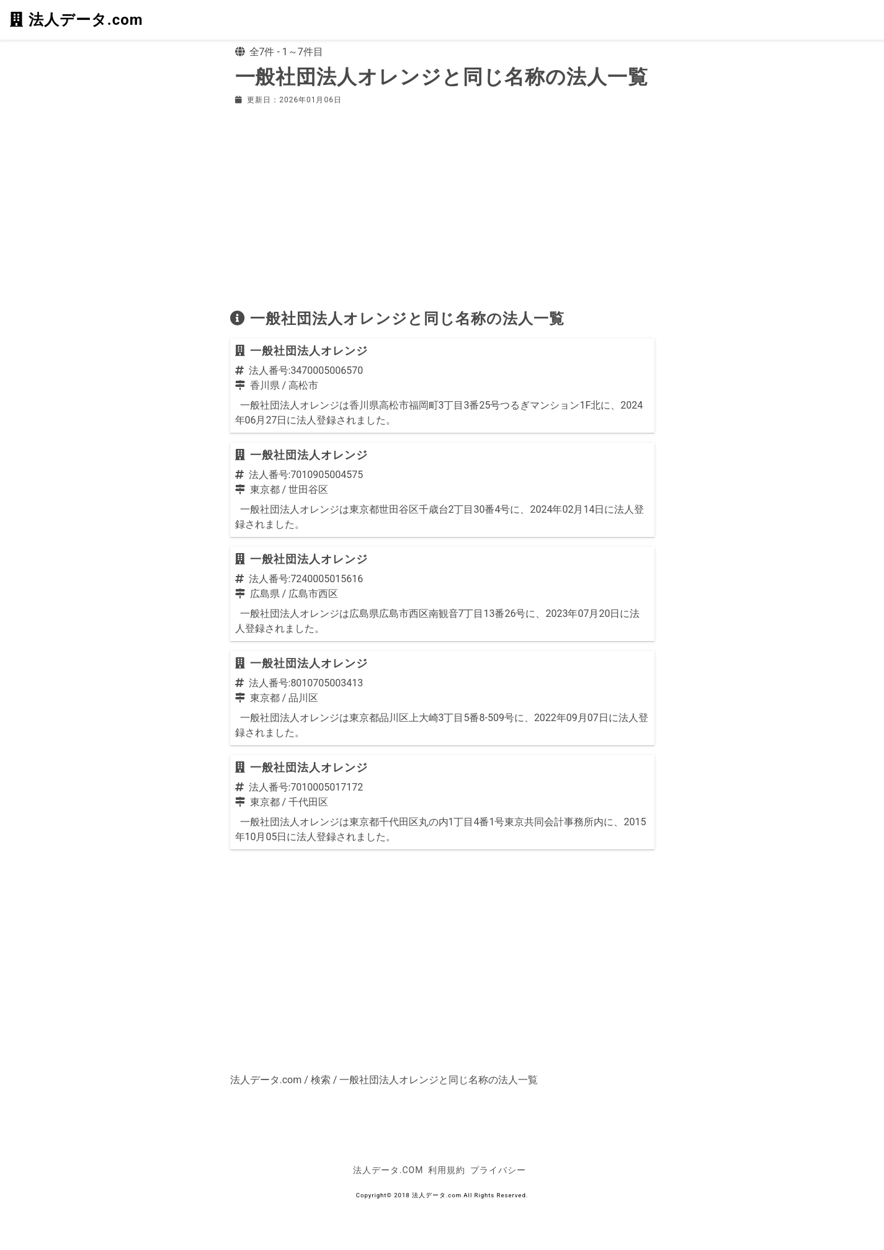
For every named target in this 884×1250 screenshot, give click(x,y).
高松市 (303, 385)
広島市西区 (313, 594)
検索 (321, 1080)
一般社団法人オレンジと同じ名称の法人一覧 (438, 1080)
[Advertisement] (442, 207)
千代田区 (308, 802)
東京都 (265, 489)
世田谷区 (308, 489)
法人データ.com (76, 20)
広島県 (265, 594)
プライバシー (498, 1170)
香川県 (265, 385)
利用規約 (446, 1170)
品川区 (303, 698)
